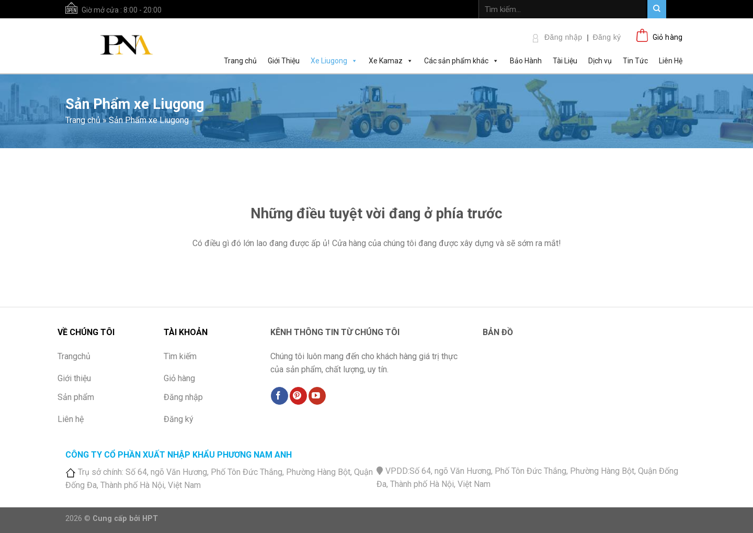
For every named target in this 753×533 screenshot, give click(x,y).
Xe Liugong (334, 60)
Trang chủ (240, 61)
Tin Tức (635, 61)
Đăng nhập (563, 37)
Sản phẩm (76, 397)
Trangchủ (74, 356)
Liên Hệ (670, 61)
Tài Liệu (565, 61)
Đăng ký (606, 37)
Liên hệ (71, 419)
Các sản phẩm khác (461, 60)
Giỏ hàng (179, 378)
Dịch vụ (600, 61)
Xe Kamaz (391, 60)
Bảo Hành (526, 61)
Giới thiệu (74, 378)
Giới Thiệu (284, 61)
